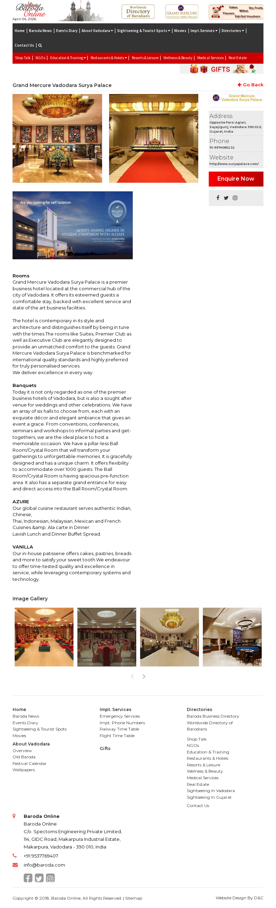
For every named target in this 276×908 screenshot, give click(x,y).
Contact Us (24, 45)
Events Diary (66, 30)
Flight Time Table (117, 735)
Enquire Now (235, 178)
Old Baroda (24, 756)
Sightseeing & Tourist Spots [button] (143, 30)
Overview (22, 750)
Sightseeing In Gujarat (209, 797)
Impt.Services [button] (204, 30)
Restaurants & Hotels (207, 758)
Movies (180, 30)
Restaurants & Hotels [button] (109, 57)
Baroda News (40, 30)
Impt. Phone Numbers (122, 722)
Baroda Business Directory (213, 716)
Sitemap (133, 898)
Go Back (250, 84)
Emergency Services (120, 716)
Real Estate (238, 57)
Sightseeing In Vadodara (211, 790)
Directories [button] (233, 30)
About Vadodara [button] (97, 30)
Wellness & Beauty (177, 57)
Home (20, 30)
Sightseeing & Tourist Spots (40, 729)
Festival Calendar (30, 763)
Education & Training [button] (68, 57)
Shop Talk (23, 57)
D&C (258, 897)
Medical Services (210, 57)
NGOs (40, 57)
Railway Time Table (119, 729)
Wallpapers (24, 769)
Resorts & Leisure (145, 57)
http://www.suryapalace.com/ (234, 164)
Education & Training (208, 752)
